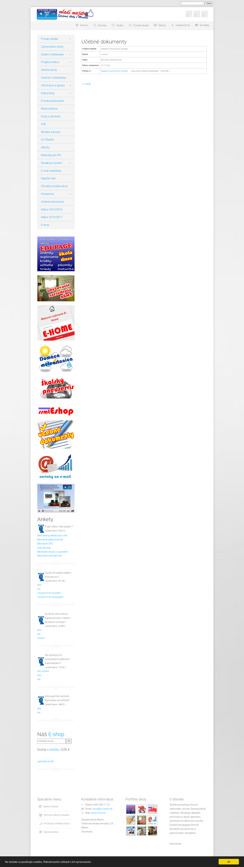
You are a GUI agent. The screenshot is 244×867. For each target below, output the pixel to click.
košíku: (55, 749)
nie (38, 588)
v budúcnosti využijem (49, 593)
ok (228, 861)
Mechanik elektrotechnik (50, 539)
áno (39, 584)
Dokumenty (48, 93)
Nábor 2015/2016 (51, 209)
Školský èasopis (50, 132)
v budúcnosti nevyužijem (50, 597)
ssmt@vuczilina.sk (102, 808)
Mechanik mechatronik (49, 555)
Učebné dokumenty (52, 201)
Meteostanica (49, 108)
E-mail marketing (51, 170)
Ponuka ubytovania (52, 100)
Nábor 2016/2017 (51, 217)
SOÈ (43, 124)
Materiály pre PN (51, 155)
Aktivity (45, 147)
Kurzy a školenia (50, 116)
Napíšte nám (48, 178)
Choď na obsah (62, 25)
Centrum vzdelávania (53, 77)
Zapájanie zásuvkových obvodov (114, 71)
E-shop (45, 225)
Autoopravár (44, 547)
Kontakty (204, 25)
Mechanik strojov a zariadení (52, 551)
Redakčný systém (51, 163)
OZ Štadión (47, 139)
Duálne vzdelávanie (52, 54)
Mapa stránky (51, 807)
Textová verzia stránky (56, 815)
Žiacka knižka (51, 832)
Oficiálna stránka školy (54, 186)
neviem (41, 638)
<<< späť (86, 83)
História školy (49, 69)
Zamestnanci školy (52, 46)
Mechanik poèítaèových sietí (52, 535)
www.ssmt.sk (98, 812)
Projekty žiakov (50, 62)
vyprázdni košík (45, 761)
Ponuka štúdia (49, 38)
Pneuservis (47, 194)
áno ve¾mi (43, 671)
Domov (84, 25)
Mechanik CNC (45, 543)
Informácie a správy (53, 85)
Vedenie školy (183, 25)
